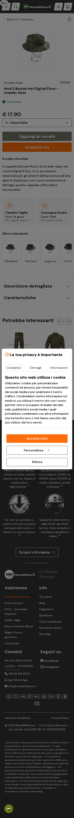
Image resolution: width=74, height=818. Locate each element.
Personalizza (37, 450)
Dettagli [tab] (35, 368)
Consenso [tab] (14, 368)
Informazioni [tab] (58, 368)
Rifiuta (37, 462)
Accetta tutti (37, 438)
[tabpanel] (37, 400)
